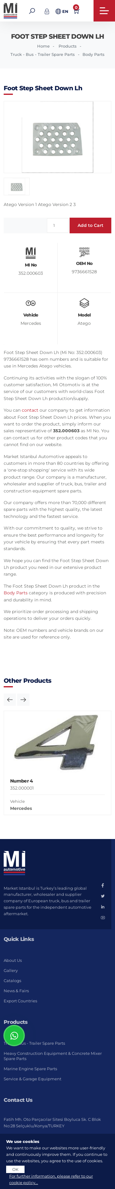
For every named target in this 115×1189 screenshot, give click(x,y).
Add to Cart (90, 225)
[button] (10, 700)
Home (43, 46)
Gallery (11, 970)
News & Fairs (16, 990)
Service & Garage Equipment (32, 1078)
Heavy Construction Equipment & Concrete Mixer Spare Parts (53, 1056)
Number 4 (21, 781)
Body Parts (16, 593)
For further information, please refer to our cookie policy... (51, 1179)
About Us (13, 960)
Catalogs (12, 980)
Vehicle (17, 801)
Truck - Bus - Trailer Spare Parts (42, 54)
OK (15, 1169)
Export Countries (20, 1000)
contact (30, 410)
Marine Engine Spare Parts (30, 1068)
